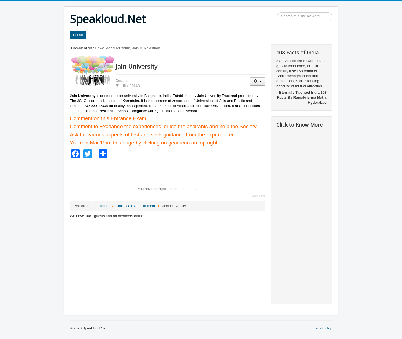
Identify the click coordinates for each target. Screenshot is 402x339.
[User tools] (257, 81)
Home (78, 35)
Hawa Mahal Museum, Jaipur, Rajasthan (127, 48)
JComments (258, 196)
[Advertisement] (171, 170)
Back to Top (322, 328)
